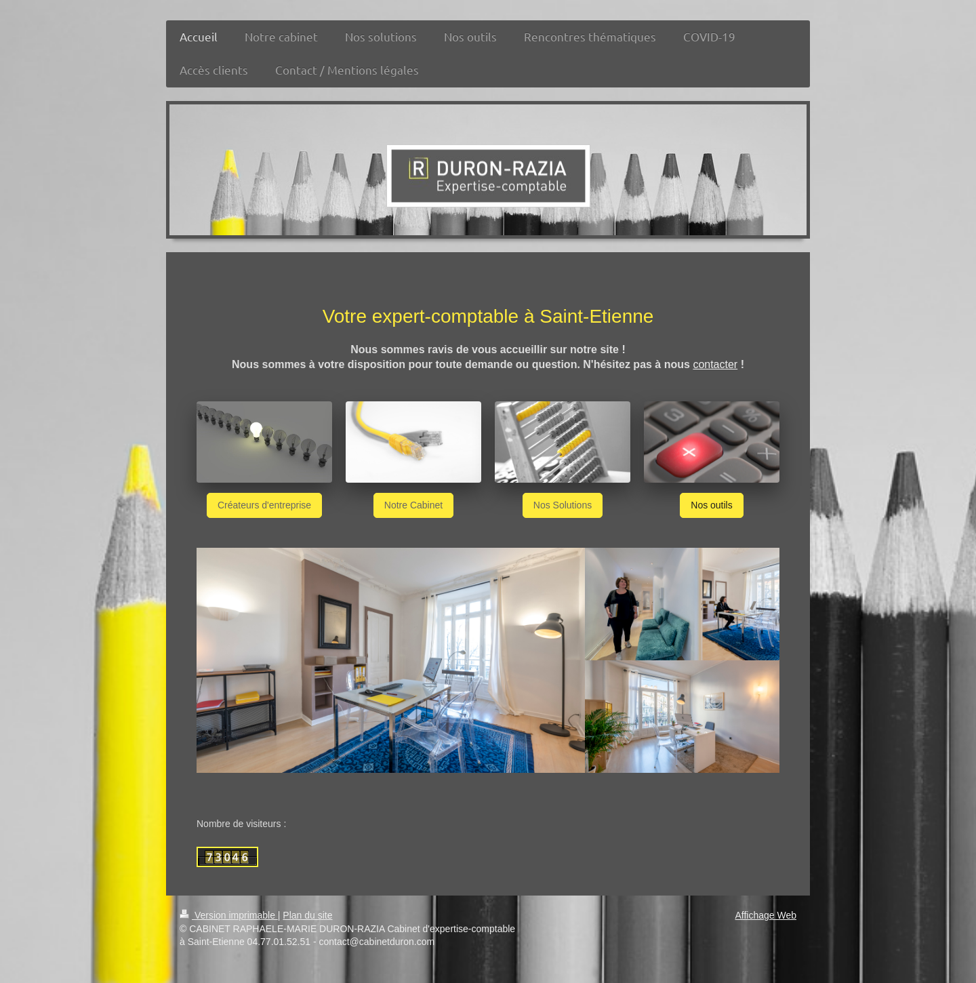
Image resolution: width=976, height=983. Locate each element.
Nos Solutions (562, 505)
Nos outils (711, 505)
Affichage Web (765, 915)
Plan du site (307, 915)
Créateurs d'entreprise (264, 505)
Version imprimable (229, 915)
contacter (715, 364)
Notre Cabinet (413, 505)
